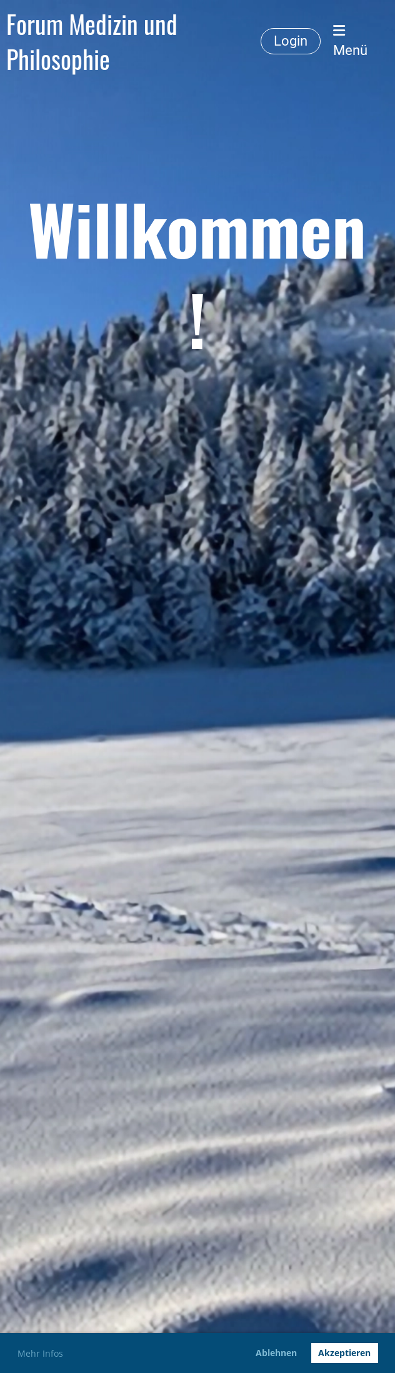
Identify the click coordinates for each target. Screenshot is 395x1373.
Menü (350, 41)
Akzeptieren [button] (344, 1353)
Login (291, 41)
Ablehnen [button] (276, 1353)
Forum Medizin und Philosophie (92, 41)
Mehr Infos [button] (40, 1353)
